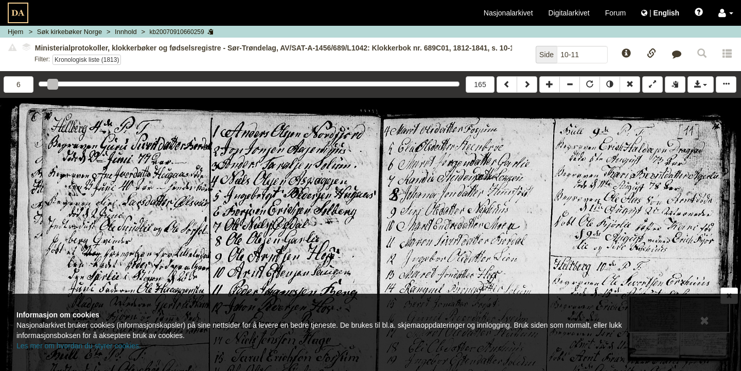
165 (480, 84)
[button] (726, 13)
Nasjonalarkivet (508, 13)
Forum (615, 13)
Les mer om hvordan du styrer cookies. (78, 346)
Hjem (15, 32)
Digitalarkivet (569, 13)
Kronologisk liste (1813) (87, 59)
